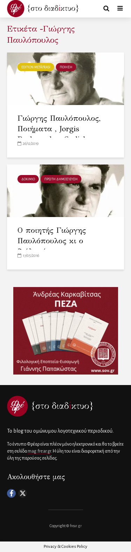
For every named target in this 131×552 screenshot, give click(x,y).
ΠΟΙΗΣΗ (66, 67)
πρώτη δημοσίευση (61, 179)
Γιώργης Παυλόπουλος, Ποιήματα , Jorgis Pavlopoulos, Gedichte (59, 128)
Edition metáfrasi (35, 67)
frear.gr (76, 526)
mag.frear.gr (39, 451)
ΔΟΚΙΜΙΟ (28, 179)
